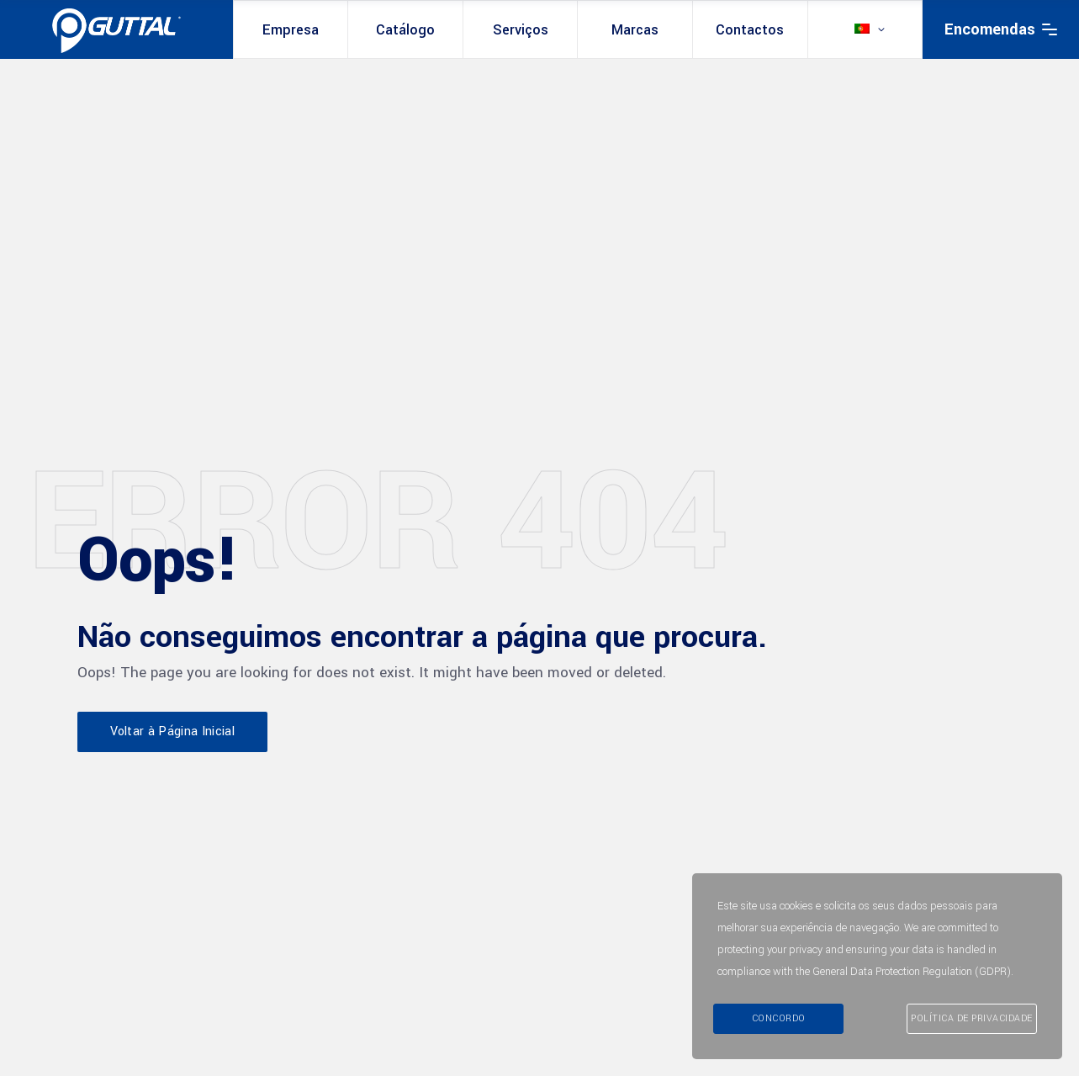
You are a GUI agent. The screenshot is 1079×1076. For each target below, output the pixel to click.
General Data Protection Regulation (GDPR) (911, 971)
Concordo (779, 1018)
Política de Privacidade (972, 1018)
